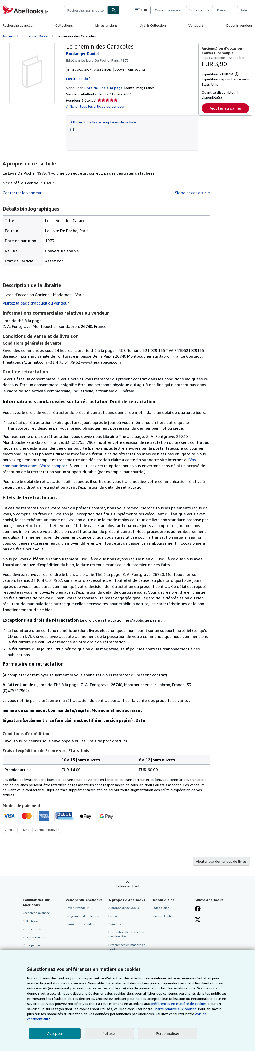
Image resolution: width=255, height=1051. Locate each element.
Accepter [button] (55, 1033)
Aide (243, 10)
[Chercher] (113, 10)
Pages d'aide (160, 908)
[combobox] (86, 10)
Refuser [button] (109, 1033)
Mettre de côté (78, 78)
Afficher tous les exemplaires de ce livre (103, 122)
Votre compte (199, 10)
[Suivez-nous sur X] (198, 920)
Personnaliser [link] (167, 1033)
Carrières (114, 924)
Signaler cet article (192, 192)
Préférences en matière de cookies (126, 947)
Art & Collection (153, 25)
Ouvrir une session (168, 10)
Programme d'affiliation (82, 916)
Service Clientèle (163, 916)
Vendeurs (196, 25)
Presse (113, 916)
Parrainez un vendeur (80, 924)
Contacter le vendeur (22, 192)
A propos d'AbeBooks (123, 908)
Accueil (8, 36)
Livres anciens (106, 25)
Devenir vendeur (239, 25)
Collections (64, 25)
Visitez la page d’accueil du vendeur (36, 303)
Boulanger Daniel (35, 36)
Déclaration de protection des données (126, 934)
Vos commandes (35, 937)
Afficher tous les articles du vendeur (95, 106)
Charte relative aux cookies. (175, 1009)
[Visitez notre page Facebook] (198, 909)
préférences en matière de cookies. (179, 1003)
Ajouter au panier (225, 108)
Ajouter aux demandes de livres (221, 861)
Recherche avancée (18, 25)
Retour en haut (128, 886)
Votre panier (31, 945)
